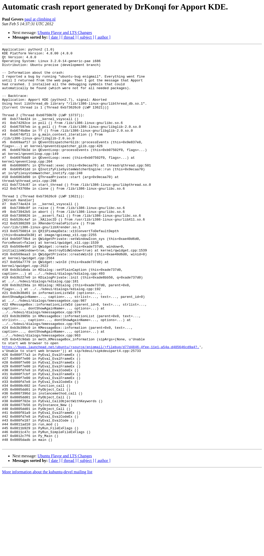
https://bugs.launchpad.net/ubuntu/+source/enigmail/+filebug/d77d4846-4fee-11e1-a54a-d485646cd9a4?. (100, 407)
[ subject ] (86, 37)
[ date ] (54, 37)
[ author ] (103, 37)
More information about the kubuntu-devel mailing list (47, 551)
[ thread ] (69, 37)
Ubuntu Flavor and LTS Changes (65, 32)
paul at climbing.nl (39, 19)
